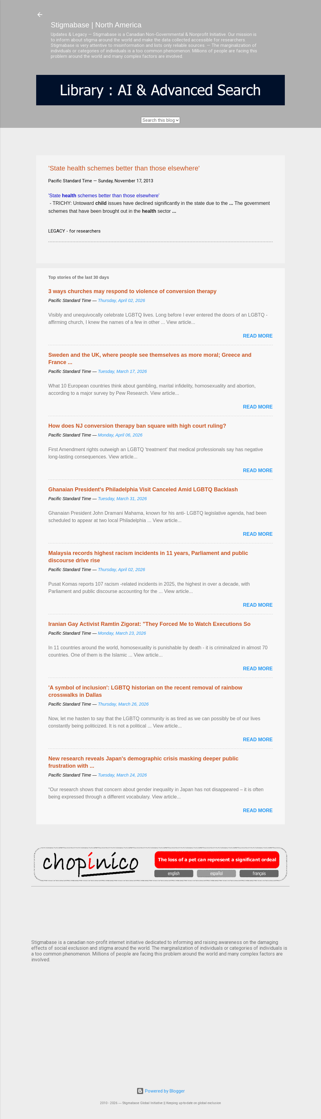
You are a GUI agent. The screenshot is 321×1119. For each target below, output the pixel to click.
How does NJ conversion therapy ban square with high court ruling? (137, 426)
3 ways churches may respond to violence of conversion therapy (132, 291)
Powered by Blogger (160, 1091)
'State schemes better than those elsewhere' (103, 195)
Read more (258, 336)
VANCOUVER (160, 912)
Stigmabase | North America (96, 25)
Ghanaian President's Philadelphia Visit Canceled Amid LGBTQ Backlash (143, 489)
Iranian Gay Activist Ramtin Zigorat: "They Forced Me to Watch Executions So (149, 624)
